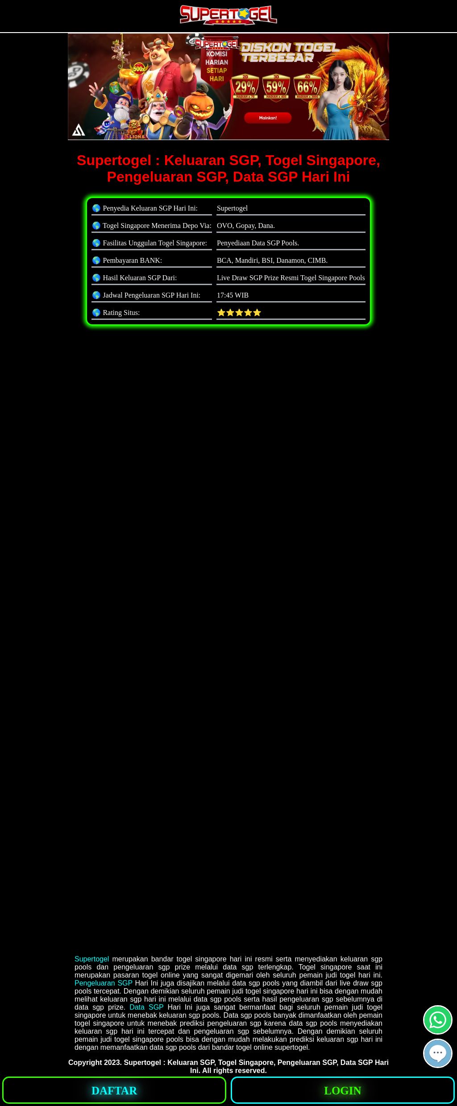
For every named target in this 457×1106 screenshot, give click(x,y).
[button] (437, 1053)
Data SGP (146, 1007)
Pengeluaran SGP (104, 983)
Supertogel (92, 959)
